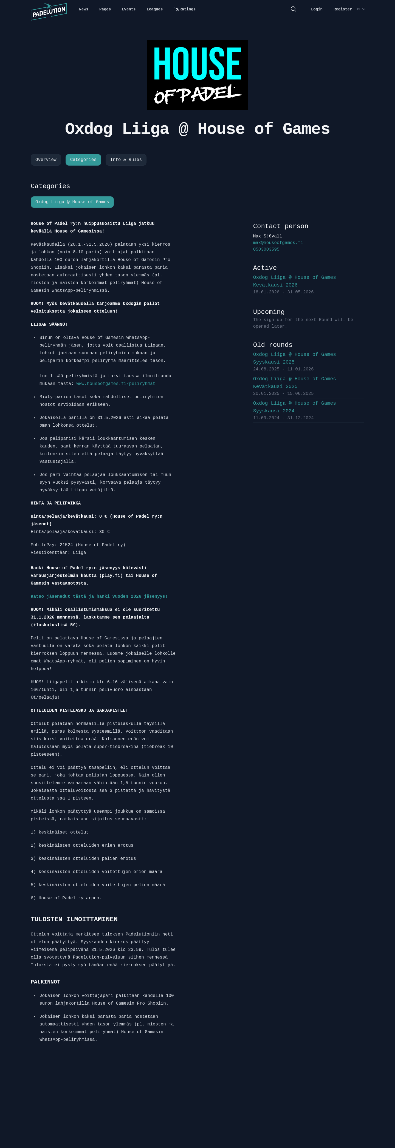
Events (129, 9)
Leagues (155, 9)
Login (317, 9)
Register (343, 9)
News (83, 9)
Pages (105, 9)
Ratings (185, 9)
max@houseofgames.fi (278, 242)
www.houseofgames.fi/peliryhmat (115, 383)
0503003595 (266, 249)
